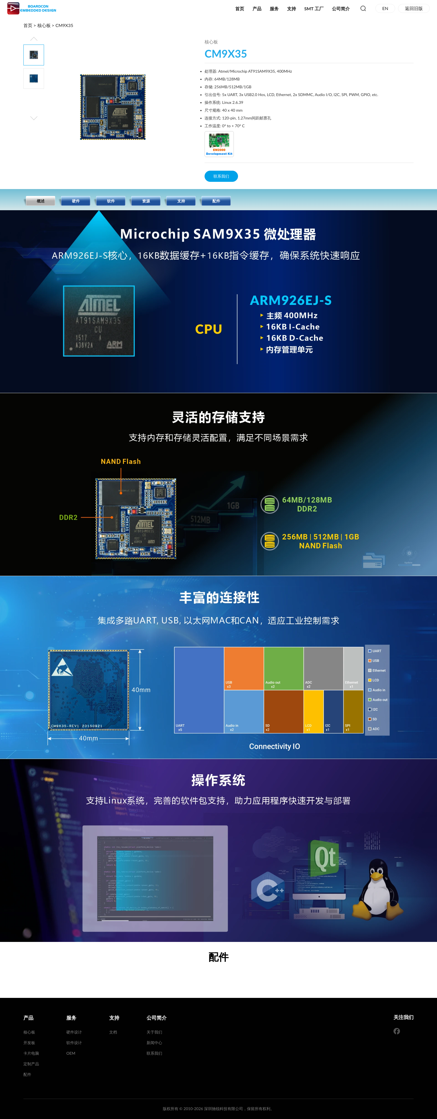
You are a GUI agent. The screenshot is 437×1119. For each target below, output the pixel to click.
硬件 (76, 201)
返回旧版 (414, 8)
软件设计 (74, 1042)
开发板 (29, 1042)
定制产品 (31, 1063)
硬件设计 (74, 1032)
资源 (146, 201)
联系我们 (221, 176)
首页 (239, 8)
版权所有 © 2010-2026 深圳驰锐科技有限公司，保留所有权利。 (219, 1108)
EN (385, 8)
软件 (111, 201)
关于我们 (154, 1032)
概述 (41, 201)
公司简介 (341, 8)
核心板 (44, 25)
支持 (291, 8)
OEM (70, 1053)
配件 (216, 201)
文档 (113, 1032)
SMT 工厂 (314, 8)
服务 (274, 8)
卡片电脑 (31, 1053)
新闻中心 (154, 1042)
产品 (257, 8)
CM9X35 (64, 25)
